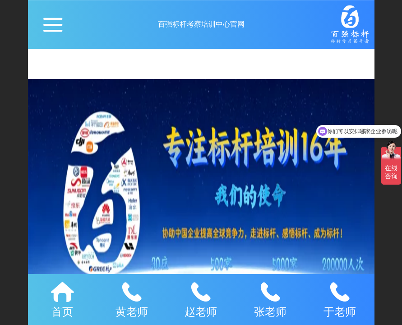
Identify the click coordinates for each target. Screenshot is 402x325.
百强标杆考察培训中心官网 (201, 24)
